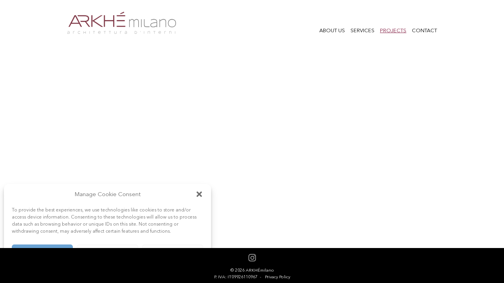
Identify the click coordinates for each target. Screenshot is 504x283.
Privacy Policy (277, 276)
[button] (199, 194)
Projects (393, 30)
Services (362, 30)
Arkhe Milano (121, 23)
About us (332, 30)
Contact (424, 30)
